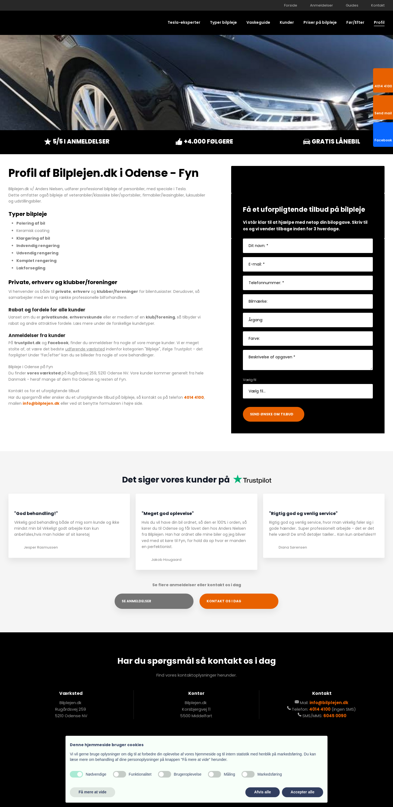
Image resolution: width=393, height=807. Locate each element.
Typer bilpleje (223, 22)
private (63, 291)
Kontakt (378, 5)
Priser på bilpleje (320, 22)
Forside (290, 5)
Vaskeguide (258, 22)
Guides (352, 5)
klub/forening (160, 317)
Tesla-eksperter (184, 22)
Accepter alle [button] (302, 792)
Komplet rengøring (36, 260)
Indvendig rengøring (37, 245)
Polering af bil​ (30, 223)
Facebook (58, 343)
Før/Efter (355, 22)
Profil (379, 22)
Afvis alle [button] (262, 792)
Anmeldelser (321, 5)
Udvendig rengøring (37, 253)
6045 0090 (334, 716)
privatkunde (54, 317)
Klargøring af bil (33, 238)
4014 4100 (194, 397)
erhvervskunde (86, 317)
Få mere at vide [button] (92, 792)
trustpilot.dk (27, 343)
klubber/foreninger (117, 291)
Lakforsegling (30, 268)
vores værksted (44, 373)
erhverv (81, 291)
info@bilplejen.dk (41, 403)
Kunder (287, 22)
